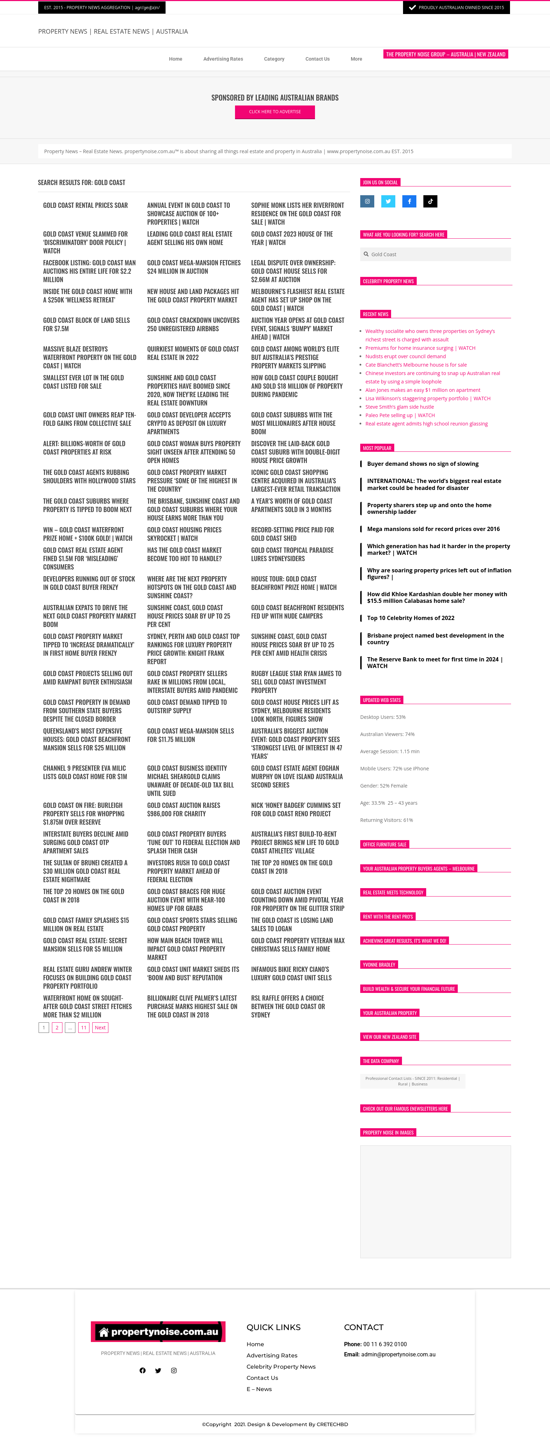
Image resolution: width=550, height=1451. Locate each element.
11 (84, 1027)
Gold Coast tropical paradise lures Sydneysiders (292, 554)
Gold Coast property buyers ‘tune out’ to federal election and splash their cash (193, 842)
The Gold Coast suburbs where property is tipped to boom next (87, 505)
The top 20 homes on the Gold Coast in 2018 (291, 867)
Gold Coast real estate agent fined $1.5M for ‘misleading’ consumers (83, 558)
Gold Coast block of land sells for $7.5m (86, 324)
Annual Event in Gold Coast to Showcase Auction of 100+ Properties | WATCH (188, 213)
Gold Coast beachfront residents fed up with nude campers (297, 611)
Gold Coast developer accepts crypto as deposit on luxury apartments (189, 423)
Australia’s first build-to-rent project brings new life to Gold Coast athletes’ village (295, 842)
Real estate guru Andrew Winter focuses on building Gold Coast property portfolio (87, 977)
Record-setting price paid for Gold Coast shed (292, 534)
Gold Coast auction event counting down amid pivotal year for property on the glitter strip (297, 900)
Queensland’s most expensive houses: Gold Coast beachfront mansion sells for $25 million (87, 739)
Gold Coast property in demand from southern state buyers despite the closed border (86, 710)
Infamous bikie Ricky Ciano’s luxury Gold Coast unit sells (291, 973)
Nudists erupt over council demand (405, 356)
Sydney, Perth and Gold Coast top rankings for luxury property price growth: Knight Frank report (193, 649)
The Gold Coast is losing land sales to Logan (292, 924)
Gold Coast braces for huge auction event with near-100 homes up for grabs (186, 900)
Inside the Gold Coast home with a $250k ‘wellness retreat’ (87, 295)
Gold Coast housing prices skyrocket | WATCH (184, 534)
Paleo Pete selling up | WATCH (400, 415)
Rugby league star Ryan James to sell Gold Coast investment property (296, 682)
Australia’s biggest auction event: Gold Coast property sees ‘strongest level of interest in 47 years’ (296, 743)
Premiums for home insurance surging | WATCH (420, 348)
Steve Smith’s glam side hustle (399, 406)
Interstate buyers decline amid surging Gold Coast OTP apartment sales (85, 842)
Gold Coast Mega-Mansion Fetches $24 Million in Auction (194, 266)
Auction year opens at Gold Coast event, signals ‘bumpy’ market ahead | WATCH (297, 328)
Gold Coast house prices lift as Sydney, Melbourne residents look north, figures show (295, 710)
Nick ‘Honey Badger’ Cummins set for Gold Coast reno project (296, 809)
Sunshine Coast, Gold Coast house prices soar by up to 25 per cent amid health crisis (292, 645)
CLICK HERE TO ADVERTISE (275, 112)
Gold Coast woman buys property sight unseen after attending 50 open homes (194, 452)
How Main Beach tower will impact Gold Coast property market (186, 949)
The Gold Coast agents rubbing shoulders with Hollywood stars (89, 476)
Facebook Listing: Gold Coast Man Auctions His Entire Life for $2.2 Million (89, 271)
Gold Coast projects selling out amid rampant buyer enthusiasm (88, 677)
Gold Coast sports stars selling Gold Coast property (192, 924)
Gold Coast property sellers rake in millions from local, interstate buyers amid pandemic (192, 682)
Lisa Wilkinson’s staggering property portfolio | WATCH (428, 398)
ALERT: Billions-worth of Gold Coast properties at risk (84, 447)
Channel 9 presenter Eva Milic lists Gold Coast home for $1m (85, 772)
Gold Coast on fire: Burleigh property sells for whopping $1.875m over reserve (84, 813)
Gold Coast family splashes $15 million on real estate (86, 924)
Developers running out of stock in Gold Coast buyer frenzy (89, 583)
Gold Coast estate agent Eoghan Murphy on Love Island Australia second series (297, 776)
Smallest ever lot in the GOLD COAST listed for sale (83, 381)
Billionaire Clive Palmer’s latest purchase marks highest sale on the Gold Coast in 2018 (192, 1006)
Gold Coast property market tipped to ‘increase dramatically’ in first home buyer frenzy (88, 645)
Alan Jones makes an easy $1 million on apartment (423, 390)
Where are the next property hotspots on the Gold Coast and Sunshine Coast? (191, 587)
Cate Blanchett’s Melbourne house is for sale (416, 364)
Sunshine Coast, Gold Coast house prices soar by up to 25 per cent (188, 616)
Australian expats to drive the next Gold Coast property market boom (89, 616)
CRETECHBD (332, 1424)
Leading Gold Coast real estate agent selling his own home (190, 238)
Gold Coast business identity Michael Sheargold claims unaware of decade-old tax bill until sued (190, 780)
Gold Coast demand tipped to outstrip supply (187, 706)
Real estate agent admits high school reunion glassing (426, 423)
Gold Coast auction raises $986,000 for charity (183, 809)
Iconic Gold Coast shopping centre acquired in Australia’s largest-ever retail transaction (295, 480)
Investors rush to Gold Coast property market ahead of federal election (188, 871)
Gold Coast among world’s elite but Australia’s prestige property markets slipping (295, 357)
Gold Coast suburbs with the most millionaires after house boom (293, 423)
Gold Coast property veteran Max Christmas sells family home (298, 944)
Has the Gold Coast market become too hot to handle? (184, 554)
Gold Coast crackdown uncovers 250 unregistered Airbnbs (193, 324)
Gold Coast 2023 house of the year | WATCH (292, 238)
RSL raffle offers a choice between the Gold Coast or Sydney (288, 1006)
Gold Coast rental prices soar (85, 205)
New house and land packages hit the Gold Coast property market (193, 295)
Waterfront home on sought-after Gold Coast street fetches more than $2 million (87, 1006)
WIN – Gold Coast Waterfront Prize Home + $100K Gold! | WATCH (88, 534)
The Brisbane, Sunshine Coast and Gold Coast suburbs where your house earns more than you (193, 509)
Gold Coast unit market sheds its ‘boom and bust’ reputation (193, 973)
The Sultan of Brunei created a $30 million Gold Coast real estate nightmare (85, 871)
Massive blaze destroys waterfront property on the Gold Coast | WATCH (89, 357)
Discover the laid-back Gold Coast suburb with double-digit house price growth (295, 452)
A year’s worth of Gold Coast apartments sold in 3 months (292, 505)
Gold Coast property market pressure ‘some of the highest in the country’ (192, 480)
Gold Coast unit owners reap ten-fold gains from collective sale (89, 419)
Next (100, 1027)
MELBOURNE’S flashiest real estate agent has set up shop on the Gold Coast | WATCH (297, 300)
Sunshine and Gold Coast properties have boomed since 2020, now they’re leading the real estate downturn (188, 390)
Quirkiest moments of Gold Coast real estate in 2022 (193, 353)
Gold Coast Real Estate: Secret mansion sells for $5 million (85, 944)
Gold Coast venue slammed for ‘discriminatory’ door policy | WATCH (85, 242)
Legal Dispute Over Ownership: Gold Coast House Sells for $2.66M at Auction (293, 271)
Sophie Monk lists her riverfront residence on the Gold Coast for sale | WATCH (297, 213)
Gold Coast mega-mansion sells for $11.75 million (190, 735)
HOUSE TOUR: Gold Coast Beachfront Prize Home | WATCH (294, 583)
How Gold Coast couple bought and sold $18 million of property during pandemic (297, 386)
